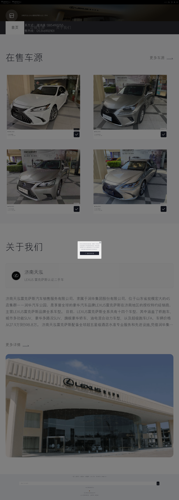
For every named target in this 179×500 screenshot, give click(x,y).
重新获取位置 (89, 253)
